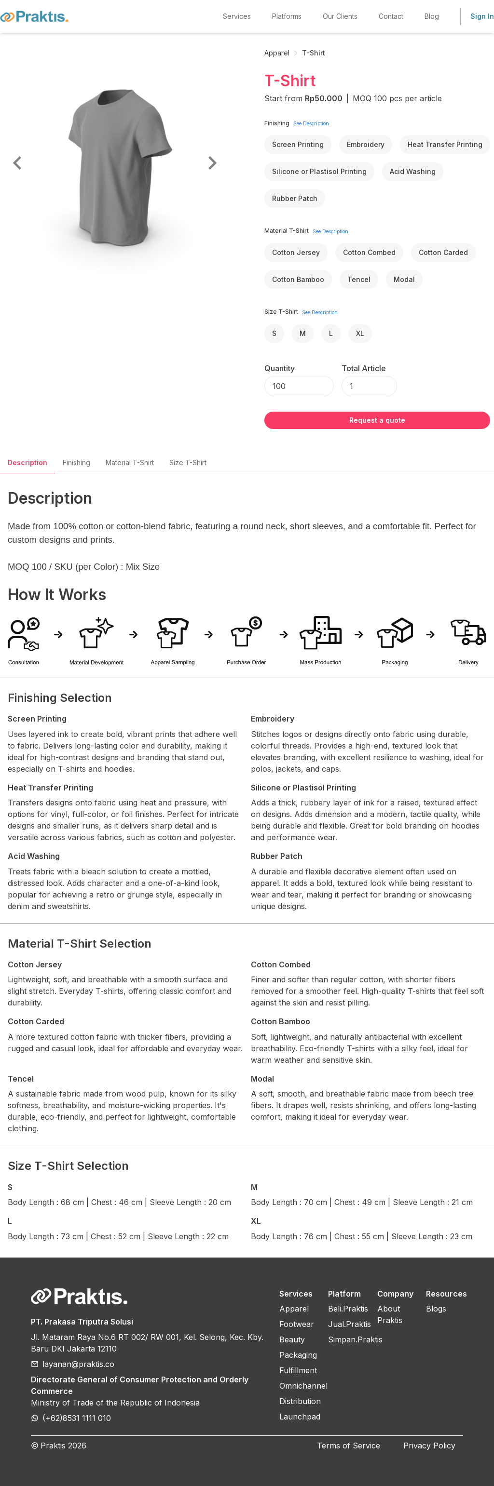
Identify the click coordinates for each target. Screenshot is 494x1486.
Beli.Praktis (348, 1308)
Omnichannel (303, 1386)
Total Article (364, 368)
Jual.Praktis (349, 1324)
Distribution (300, 1401)
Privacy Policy (429, 1445)
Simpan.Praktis (355, 1339)
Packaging (298, 1355)
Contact (391, 16)
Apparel (276, 53)
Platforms (287, 16)
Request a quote (377, 420)
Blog (432, 16)
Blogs (436, 1308)
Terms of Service (348, 1445)
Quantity (279, 368)
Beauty (292, 1339)
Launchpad (299, 1416)
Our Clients (340, 16)
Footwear (296, 1324)
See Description (311, 123)
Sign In (482, 16)
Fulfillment (298, 1370)
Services (237, 16)
